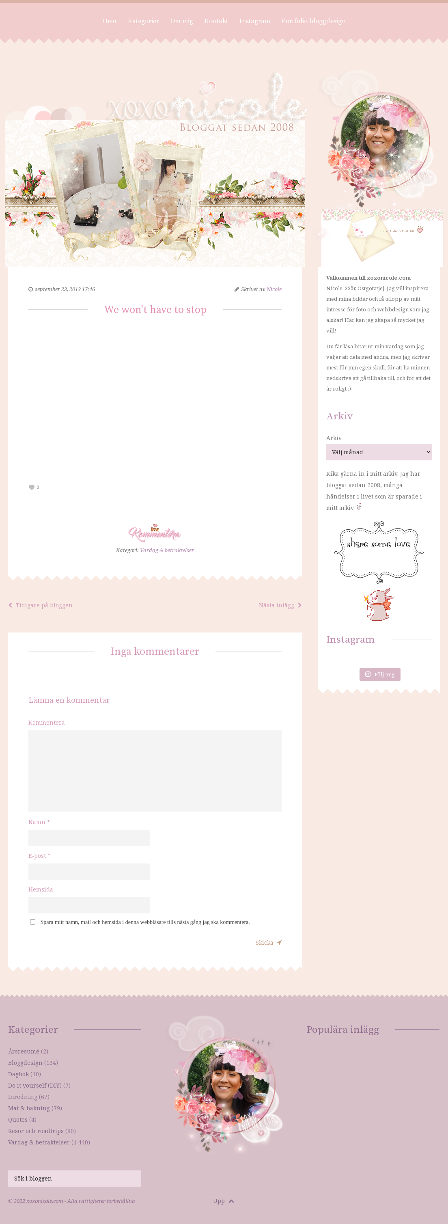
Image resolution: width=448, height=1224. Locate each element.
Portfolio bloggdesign (314, 21)
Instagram (254, 21)
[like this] (31, 487)
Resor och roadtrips (36, 1131)
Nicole (274, 289)
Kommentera (46, 722)
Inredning (22, 1097)
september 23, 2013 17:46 (65, 289)
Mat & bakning (29, 1108)
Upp (223, 1201)
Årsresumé (23, 1051)
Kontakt (216, 21)
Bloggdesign (25, 1062)
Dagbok (18, 1074)
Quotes (18, 1119)
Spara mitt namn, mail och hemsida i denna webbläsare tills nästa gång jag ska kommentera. (145, 922)
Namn (39, 822)
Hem (109, 21)
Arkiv (334, 438)
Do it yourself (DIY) (35, 1085)
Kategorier (143, 21)
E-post (39, 855)
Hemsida (40, 889)
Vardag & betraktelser (167, 550)
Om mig (181, 21)
